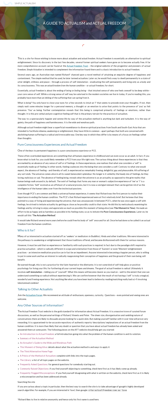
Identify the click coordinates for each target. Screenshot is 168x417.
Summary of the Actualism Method (37, 338)
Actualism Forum (34, 295)
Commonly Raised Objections (34, 368)
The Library (25, 360)
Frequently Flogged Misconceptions (37, 373)
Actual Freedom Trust (77, 66)
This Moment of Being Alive (33, 347)
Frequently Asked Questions (33, 364)
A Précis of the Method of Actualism (38, 355)
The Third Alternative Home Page (36, 351)
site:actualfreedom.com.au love (107, 390)
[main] (84, 23)
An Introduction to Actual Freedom (37, 334)
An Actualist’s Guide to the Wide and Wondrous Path (46, 343)
